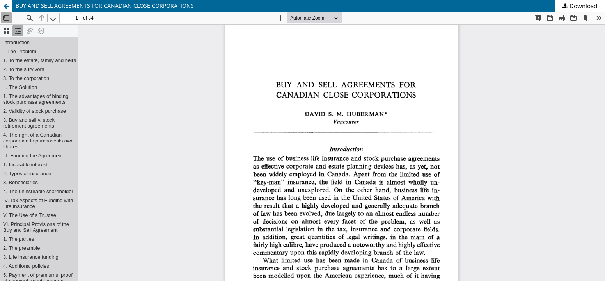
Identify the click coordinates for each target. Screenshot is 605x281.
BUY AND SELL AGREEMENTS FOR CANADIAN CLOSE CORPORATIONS (105, 5)
